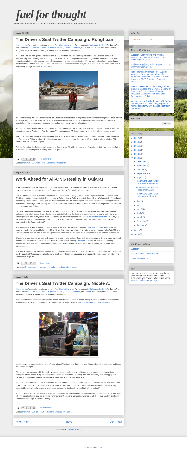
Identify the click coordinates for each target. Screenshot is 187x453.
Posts (136, 39)
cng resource (33, 267)
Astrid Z (60, 48)
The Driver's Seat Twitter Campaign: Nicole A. (63, 283)
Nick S (28, 48)
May (139, 209)
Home (69, 422)
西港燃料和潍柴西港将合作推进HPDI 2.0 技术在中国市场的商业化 (151, 65)
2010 (136, 234)
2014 (136, 150)
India (53, 267)
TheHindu (81, 241)
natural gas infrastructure (66, 267)
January (140, 225)
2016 (136, 142)
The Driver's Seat (62, 45)
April (139, 213)
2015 (136, 146)
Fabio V (88, 292)
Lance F (68, 48)
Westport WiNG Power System (145, 254)
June (139, 205)
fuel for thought (51, 14)
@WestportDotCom (97, 45)
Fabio (83, 48)
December (142, 161)
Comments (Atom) (74, 429)
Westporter (61, 163)
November (142, 165)
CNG (24, 267)
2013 (136, 154)
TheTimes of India (95, 227)
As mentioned (21, 45)
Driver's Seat (27, 163)
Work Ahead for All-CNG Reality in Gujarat (59, 179)
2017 (136, 138)
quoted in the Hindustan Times (100, 217)
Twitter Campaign (48, 163)
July (139, 201)
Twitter (37, 163)
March (140, 217)
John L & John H (49, 48)
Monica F (76, 48)
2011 (136, 230)
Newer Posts (22, 422)
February (141, 221)
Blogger (98, 447)
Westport (135, 249)
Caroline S (36, 48)
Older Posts (116, 422)
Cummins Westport (139, 258)
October (140, 169)
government (45, 267)
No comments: (46, 159)
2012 (136, 158)
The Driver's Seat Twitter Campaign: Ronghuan (64, 39)
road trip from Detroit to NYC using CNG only (96, 302)
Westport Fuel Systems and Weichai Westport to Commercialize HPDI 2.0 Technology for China (147, 57)
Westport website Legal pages (144, 280)
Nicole (93, 48)
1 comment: (45, 263)
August (140, 177)
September (142, 173)
